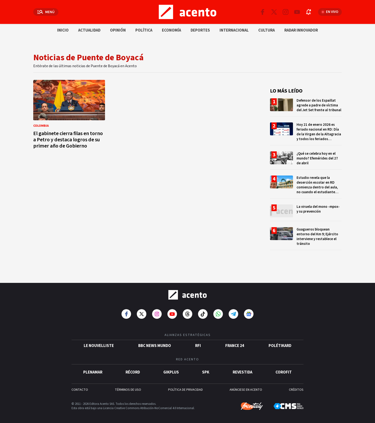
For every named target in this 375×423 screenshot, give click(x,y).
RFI (198, 344)
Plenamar (92, 371)
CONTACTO (80, 388)
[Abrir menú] (45, 12)
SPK (205, 371)
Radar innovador (301, 30)
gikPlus (171, 371)
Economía (171, 30)
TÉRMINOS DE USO (128, 388)
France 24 (234, 344)
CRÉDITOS (296, 388)
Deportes (200, 30)
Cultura (266, 30)
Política (143, 30)
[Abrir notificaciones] (308, 12)
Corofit (284, 371)
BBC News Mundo (154, 344)
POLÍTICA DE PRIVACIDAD (185, 388)
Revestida (242, 371)
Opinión (118, 30)
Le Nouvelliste (99, 344)
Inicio (63, 30)
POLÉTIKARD (280, 344)
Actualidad (89, 30)
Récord (133, 371)
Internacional (234, 30)
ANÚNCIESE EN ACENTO (246, 388)
